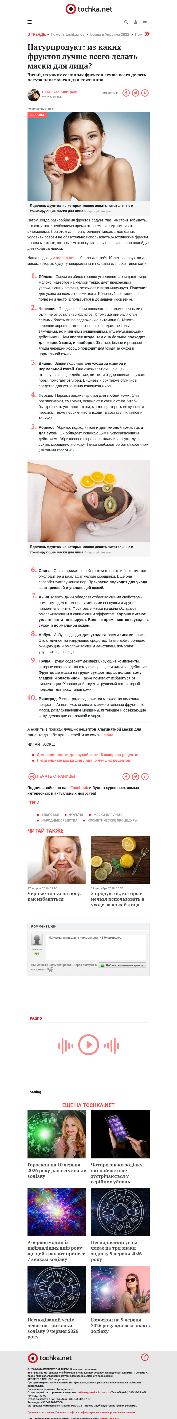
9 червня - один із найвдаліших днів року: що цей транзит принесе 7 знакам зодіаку (56, 1250)
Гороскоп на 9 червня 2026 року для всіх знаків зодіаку (120, 1325)
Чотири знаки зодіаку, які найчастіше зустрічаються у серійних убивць (117, 1173)
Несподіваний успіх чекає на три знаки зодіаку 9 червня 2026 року (116, 1250)
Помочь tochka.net (68, 34)
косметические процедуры (113, 820)
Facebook (79, 788)
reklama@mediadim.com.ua (94, 1392)
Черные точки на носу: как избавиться (55, 896)
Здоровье (37, 115)
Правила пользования (41, 1412)
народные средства (59, 820)
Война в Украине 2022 (109, 34)
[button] (135, 22)
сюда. (109, 735)
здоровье (50, 815)
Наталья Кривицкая (59, 92)
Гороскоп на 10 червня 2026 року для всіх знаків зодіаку (57, 1170)
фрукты (76, 815)
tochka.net (65, 258)
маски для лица (108, 815)
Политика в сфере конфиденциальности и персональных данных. (95, 1412)
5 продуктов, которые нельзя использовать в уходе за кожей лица (117, 899)
